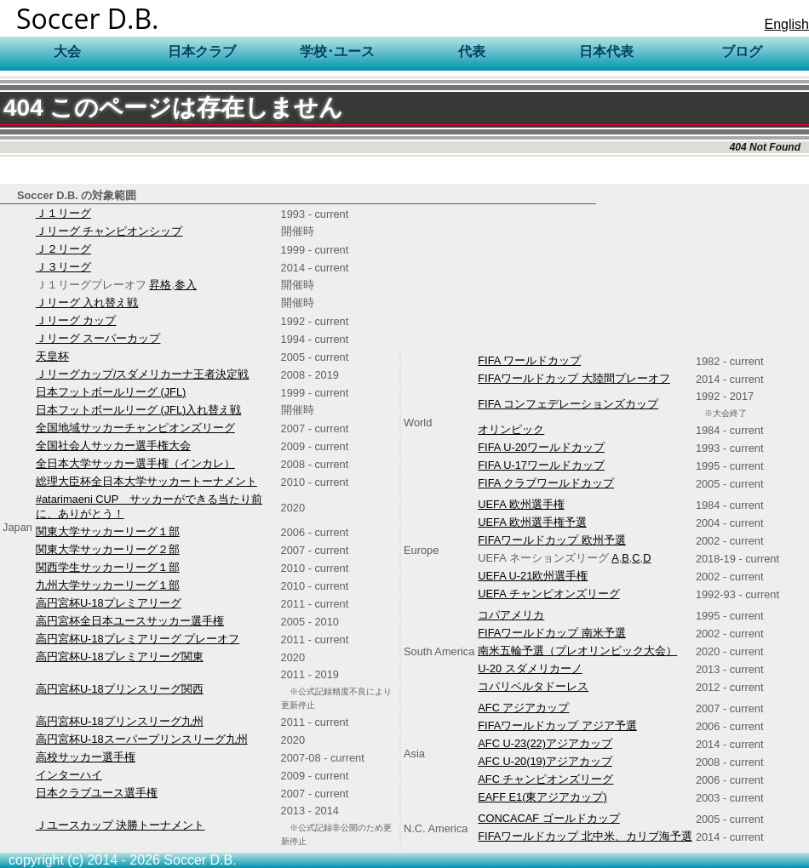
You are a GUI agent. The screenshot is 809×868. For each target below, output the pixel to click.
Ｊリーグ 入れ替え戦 (87, 302)
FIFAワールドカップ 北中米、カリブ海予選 (585, 836)
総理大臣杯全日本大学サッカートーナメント (146, 481)
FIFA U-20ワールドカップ (541, 447)
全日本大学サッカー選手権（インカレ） (135, 463)
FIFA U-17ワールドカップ (541, 465)
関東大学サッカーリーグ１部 (108, 531)
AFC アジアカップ (523, 707)
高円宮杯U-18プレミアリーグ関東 (120, 656)
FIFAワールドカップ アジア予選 (557, 725)
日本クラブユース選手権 (97, 792)
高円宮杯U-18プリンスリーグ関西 (120, 688)
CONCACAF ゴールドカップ (548, 818)
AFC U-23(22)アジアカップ (545, 743)
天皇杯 (52, 356)
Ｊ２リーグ (63, 249)
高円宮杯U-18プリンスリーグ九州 (120, 721)
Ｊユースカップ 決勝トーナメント (120, 825)
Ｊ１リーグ (63, 213)
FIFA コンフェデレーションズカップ (568, 403)
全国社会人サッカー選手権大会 (113, 445)
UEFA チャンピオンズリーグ (548, 593)
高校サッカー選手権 (85, 757)
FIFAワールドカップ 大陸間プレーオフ (574, 378)
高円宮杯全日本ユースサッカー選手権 (130, 620)
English (787, 24)
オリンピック (511, 429)
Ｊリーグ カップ (76, 320)
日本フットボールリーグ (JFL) (111, 391)
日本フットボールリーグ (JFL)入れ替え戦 (138, 409)
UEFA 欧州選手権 (521, 504)
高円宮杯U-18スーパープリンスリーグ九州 (142, 739)
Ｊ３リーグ (63, 266)
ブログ (741, 51)
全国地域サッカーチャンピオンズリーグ (135, 427)
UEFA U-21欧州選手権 (533, 575)
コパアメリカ (511, 614)
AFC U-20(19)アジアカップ (545, 761)
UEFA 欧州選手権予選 (532, 522)
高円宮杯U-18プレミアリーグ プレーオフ (137, 638)
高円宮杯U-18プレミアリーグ (108, 603)
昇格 (160, 284)
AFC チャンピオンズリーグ (545, 779)
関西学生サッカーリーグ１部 (108, 567)
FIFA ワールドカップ (529, 360)
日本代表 (606, 51)
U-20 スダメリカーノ (530, 668)
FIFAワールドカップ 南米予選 (552, 632)
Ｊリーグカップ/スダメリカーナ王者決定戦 (143, 374)
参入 (186, 284)
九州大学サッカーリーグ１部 (108, 585)
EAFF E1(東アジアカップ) (542, 797)
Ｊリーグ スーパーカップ (98, 338)
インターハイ (69, 774)
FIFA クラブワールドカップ (546, 483)
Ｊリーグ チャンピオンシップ (109, 231)
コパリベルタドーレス (533, 686)
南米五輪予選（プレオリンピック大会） (577, 650)
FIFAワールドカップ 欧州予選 (552, 540)
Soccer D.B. (87, 18)
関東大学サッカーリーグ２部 (108, 549)
